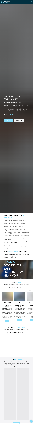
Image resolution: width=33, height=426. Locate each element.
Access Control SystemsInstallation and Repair (7, 304)
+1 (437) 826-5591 (11, 114)
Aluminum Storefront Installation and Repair (19, 304)
